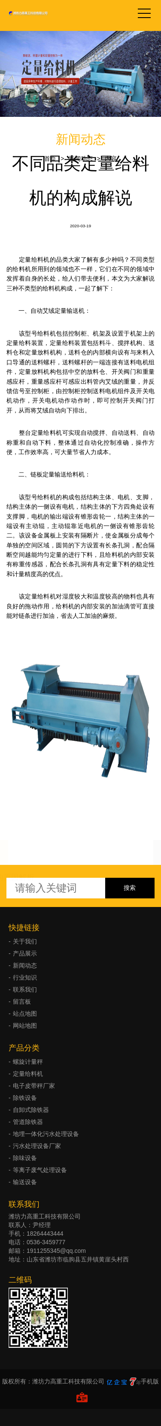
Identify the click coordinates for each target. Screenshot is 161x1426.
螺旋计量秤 (28, 1061)
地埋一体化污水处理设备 (46, 1133)
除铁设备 (25, 1097)
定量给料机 (28, 1073)
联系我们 (25, 989)
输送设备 (25, 1182)
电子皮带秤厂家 (34, 1085)
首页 (50, 158)
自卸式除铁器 (31, 1109)
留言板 (22, 1001)
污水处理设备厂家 (37, 1145)
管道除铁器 (28, 1121)
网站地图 (25, 1025)
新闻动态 (81, 158)
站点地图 (25, 1013)
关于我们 (25, 941)
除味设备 (25, 1157)
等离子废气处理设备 (40, 1169)
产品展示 (25, 953)
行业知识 (25, 977)
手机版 (150, 1381)
